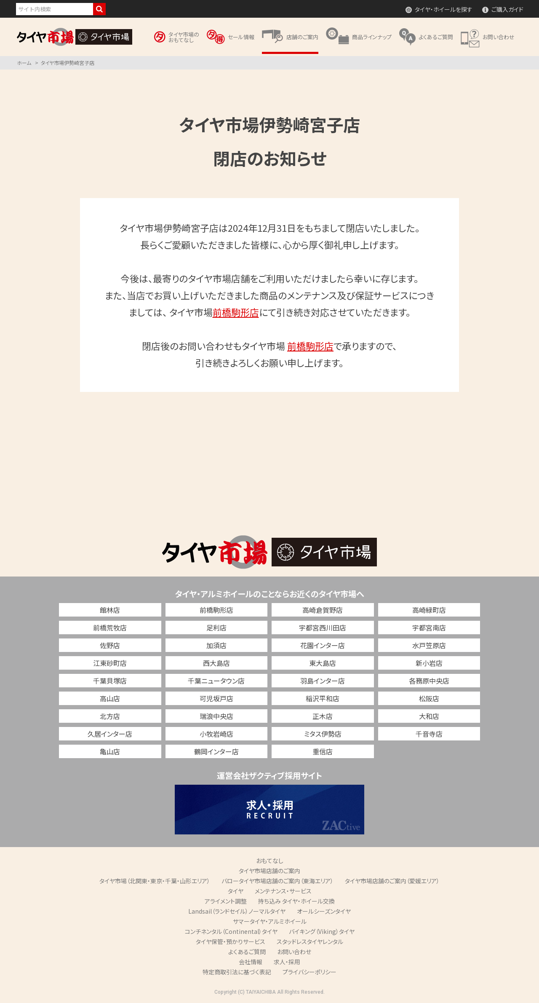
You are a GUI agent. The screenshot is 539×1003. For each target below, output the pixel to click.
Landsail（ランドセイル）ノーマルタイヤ (237, 911)
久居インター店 (110, 734)
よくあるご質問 (247, 951)
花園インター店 (322, 645)
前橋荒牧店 (110, 627)
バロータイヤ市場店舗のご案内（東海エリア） (277, 881)
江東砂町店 (110, 663)
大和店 (429, 716)
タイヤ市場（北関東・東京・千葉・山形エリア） (154, 881)
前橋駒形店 (236, 312)
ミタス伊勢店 (323, 734)
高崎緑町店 (429, 610)
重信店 (322, 751)
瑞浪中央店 (216, 716)
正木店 (322, 716)
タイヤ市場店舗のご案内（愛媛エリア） (392, 881)
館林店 (110, 610)
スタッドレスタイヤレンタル (310, 941)
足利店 (216, 627)
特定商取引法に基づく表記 (237, 972)
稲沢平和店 (322, 698)
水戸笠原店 (429, 645)
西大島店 (216, 663)
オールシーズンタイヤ (324, 911)
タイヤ (235, 891)
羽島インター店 (322, 681)
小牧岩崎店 (216, 734)
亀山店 (110, 751)
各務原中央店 (429, 681)
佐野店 (110, 645)
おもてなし (269, 860)
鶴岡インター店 (216, 751)
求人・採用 (287, 961)
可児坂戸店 (216, 698)
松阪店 (429, 698)
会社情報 (250, 961)
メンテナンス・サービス (283, 891)
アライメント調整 (226, 901)
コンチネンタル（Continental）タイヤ (231, 931)
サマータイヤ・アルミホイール (270, 921)
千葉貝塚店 (110, 681)
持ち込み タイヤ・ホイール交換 (296, 901)
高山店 (110, 698)
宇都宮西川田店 (322, 627)
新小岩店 (429, 663)
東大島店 (322, 663)
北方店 (110, 716)
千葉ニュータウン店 (216, 681)
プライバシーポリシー (309, 972)
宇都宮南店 (429, 627)
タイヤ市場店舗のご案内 (269, 870)
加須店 (216, 645)
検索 (99, 9)
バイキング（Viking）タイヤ (322, 931)
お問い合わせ (294, 951)
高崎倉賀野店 (322, 610)
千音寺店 (429, 734)
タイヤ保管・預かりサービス (230, 941)
